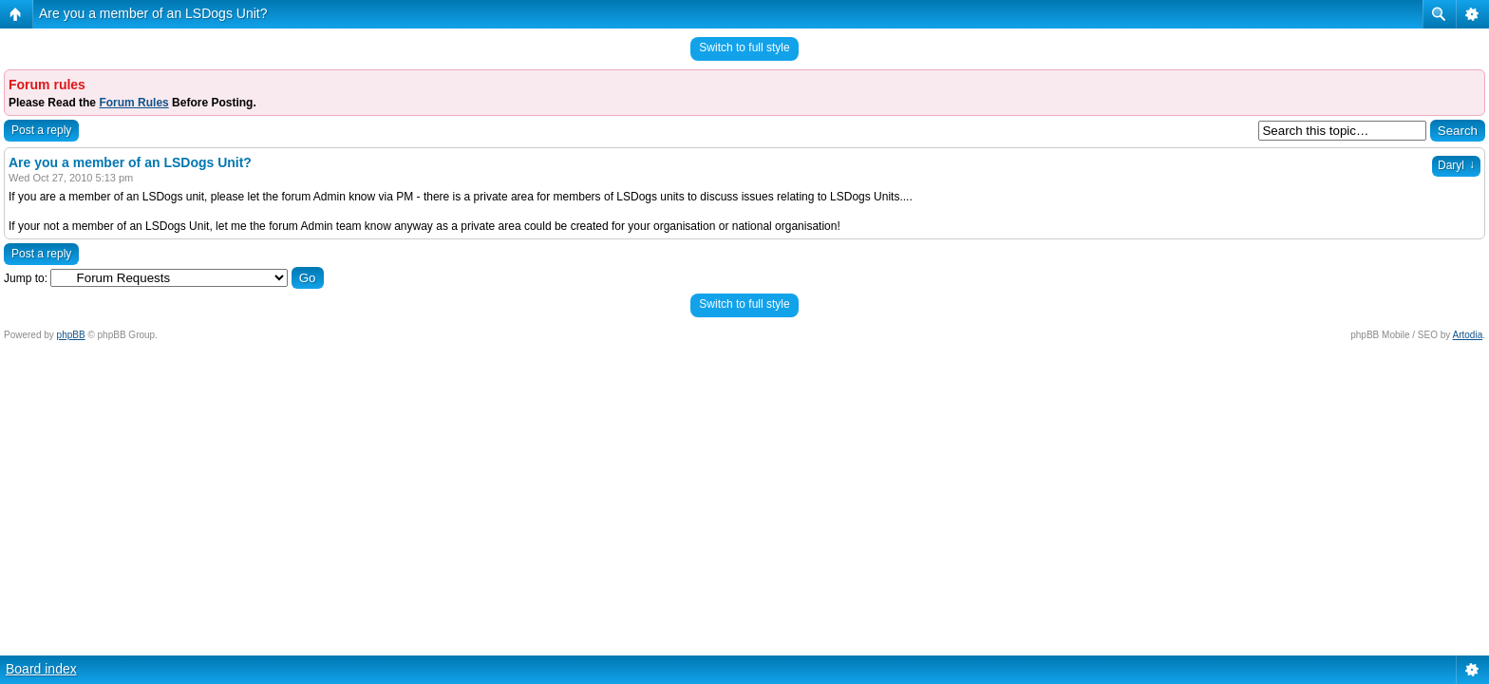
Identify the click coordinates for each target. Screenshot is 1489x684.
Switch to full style (744, 47)
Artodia (1468, 335)
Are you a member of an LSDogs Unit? (153, 13)
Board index (41, 668)
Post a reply (41, 130)
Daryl (1456, 165)
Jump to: (25, 278)
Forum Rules (133, 102)
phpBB (71, 335)
